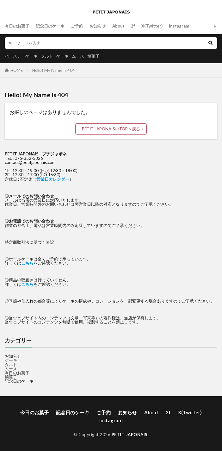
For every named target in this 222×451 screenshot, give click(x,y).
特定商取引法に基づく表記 (29, 242)
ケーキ (62, 56)
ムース (78, 56)
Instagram (179, 25)
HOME (16, 70)
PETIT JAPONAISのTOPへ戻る (111, 128)
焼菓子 (93, 56)
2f (133, 25)
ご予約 (77, 25)
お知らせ (97, 25)
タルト (47, 56)
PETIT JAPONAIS (130, 434)
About (118, 25)
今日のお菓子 (17, 25)
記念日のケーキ (50, 25)
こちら (27, 263)
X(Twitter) (152, 25)
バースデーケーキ (21, 56)
